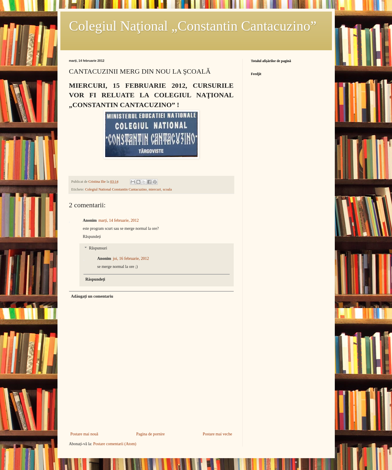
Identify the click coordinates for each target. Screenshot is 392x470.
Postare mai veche (217, 434)
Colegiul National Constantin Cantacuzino (116, 189)
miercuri (154, 189)
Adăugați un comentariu (92, 296)
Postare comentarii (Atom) (114, 444)
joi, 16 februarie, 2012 (131, 258)
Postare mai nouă (84, 434)
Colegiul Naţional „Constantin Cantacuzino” (193, 25)
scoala (167, 189)
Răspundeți (92, 236)
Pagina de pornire (150, 434)
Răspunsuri (98, 248)
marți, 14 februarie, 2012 (119, 220)
